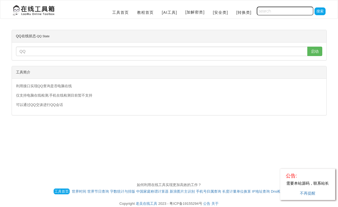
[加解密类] (195, 12)
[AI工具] (169, 12)
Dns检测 (277, 191)
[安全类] (220, 12)
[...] (162, 51)
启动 (315, 51)
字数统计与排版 (122, 191)
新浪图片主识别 (182, 191)
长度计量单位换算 (236, 191)
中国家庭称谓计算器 (152, 191)
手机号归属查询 (208, 191)
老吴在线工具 (146, 203)
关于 (215, 203)
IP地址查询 (261, 191)
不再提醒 (307, 193)
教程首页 (145, 12)
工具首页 (120, 12)
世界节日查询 (98, 191)
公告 (206, 203)
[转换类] (243, 12)
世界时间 (79, 191)
